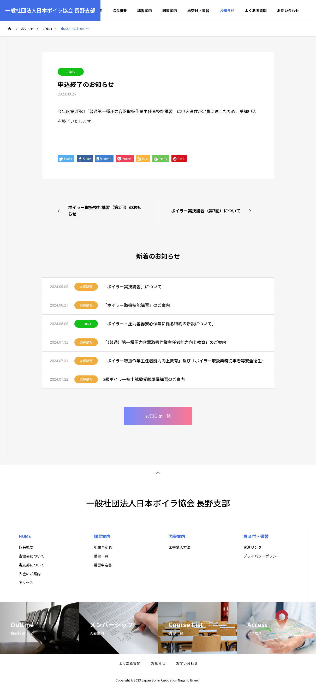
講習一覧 (101, 556)
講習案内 (144, 10)
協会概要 (119, 10)
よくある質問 (256, 10)
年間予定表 (103, 547)
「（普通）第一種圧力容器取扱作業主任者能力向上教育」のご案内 (164, 342)
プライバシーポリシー (261, 556)
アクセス (26, 582)
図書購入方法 (179, 547)
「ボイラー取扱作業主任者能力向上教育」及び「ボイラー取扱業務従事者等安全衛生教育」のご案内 (184, 360)
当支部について (31, 564)
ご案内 (70, 71)
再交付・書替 (198, 10)
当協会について (31, 556)
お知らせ (227, 10)
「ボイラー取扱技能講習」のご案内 (136, 305)
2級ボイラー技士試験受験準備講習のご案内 (144, 379)
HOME (25, 536)
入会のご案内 (30, 573)
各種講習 (86, 286)
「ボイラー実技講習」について (132, 286)
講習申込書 (103, 564)
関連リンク (252, 547)
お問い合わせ (288, 10)
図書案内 (169, 10)
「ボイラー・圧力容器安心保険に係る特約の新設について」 (159, 323)
